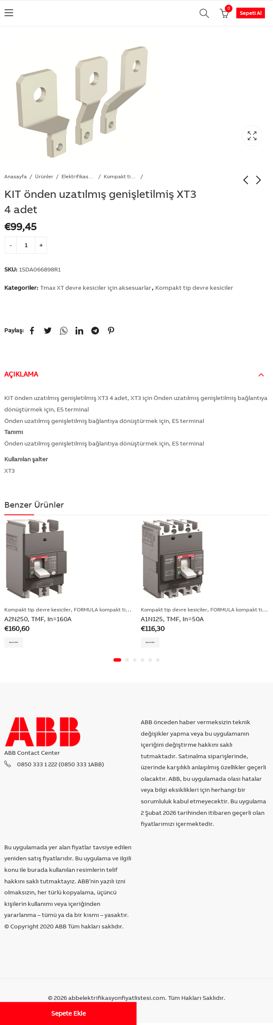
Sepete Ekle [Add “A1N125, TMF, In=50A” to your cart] (157, 643)
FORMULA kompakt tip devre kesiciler (119, 609)
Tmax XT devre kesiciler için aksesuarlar (95, 287)
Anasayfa (15, 176)
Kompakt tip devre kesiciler (121, 176)
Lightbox (252, 136)
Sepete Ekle (68, 1013)
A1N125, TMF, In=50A (172, 619)
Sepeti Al (250, 13)
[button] (117, 662)
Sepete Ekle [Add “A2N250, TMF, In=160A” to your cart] (21, 643)
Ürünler (44, 176)
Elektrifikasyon (78, 176)
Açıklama (21, 374)
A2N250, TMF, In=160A (38, 619)
